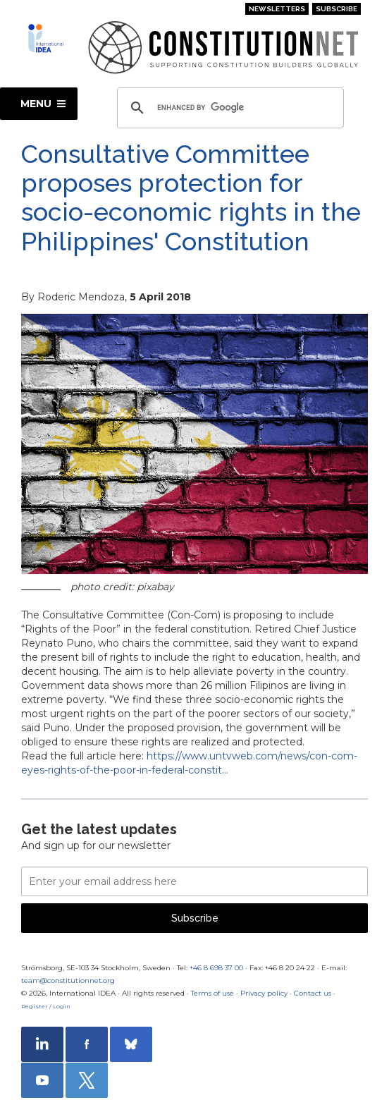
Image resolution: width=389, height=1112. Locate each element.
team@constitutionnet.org (68, 980)
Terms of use (212, 993)
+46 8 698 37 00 (216, 967)
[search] (228, 107)
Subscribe (336, 9)
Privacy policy (264, 993)
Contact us (312, 993)
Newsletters (277, 9)
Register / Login (45, 1006)
